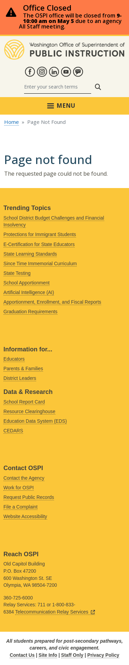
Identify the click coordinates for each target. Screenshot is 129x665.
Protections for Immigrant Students (39, 234)
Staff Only (72, 655)
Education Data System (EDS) (35, 421)
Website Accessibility (25, 516)
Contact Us (22, 655)
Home (11, 121)
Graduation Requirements (30, 311)
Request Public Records (28, 497)
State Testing (17, 273)
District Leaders (19, 378)
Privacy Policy (103, 655)
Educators (14, 359)
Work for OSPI (18, 487)
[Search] (57, 87)
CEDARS (13, 430)
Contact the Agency (23, 478)
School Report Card (24, 402)
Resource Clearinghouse (29, 411)
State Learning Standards (30, 254)
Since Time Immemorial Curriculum (40, 263)
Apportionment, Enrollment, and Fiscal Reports (52, 302)
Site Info (48, 655)
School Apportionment (26, 282)
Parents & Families (23, 368)
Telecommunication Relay (55, 612)
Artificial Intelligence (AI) (28, 292)
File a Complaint (20, 507)
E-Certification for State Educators (39, 244)
